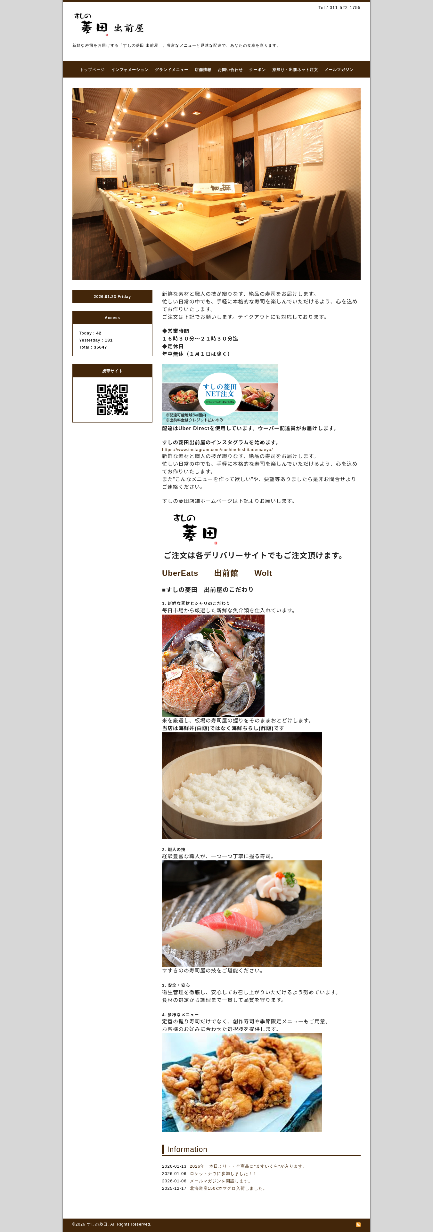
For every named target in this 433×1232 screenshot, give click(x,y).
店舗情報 (203, 70)
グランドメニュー (171, 70)
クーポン (257, 70)
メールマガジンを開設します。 (221, 1181)
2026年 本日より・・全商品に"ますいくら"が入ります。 (248, 1166)
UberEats (180, 573)
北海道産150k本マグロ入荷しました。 (228, 1188)
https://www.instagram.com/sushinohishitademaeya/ (217, 449)
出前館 (226, 573)
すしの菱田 (97, 1224)
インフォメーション (130, 70)
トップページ (92, 70)
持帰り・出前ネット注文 (295, 70)
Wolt (263, 573)
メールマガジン (339, 70)
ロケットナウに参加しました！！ (223, 1173)
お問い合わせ (230, 70)
